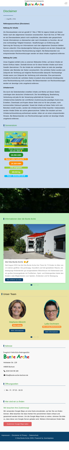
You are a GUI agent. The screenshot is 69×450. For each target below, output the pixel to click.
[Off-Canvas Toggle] (65, 3)
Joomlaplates (49, 438)
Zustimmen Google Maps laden (17, 424)
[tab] (31, 285)
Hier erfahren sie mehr (14, 280)
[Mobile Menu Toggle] (3, 3)
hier (63, 419)
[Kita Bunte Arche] (34, 3)
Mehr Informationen (17, 330)
